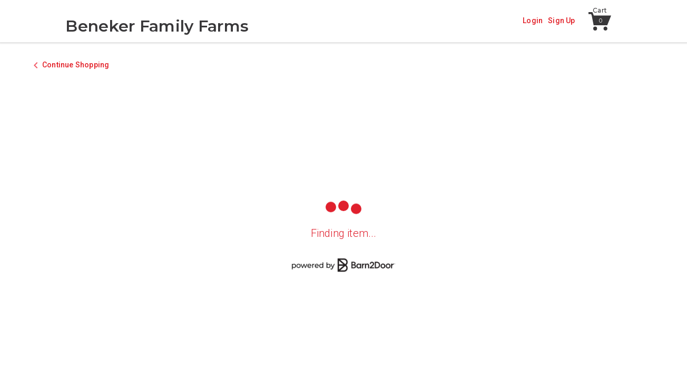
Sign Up (561, 20)
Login (533, 20)
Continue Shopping (75, 65)
